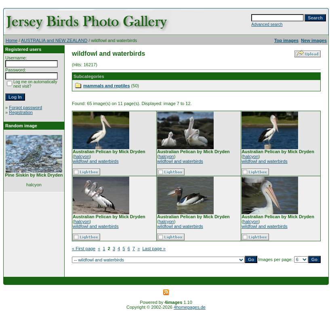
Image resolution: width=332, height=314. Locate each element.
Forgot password (25, 107)
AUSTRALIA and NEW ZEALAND (54, 40)
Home (11, 40)
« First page (83, 248)
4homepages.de (190, 307)
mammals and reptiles (106, 85)
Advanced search (266, 24)
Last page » (154, 248)
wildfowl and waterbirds (96, 161)
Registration (21, 112)
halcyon (82, 156)
